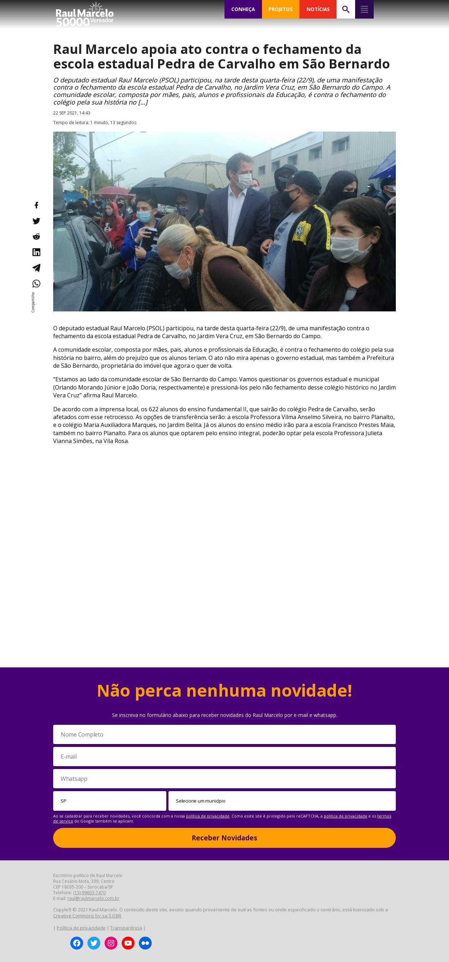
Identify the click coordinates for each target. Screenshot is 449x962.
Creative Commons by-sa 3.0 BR (87, 915)
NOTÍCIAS (318, 9)
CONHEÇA (243, 9)
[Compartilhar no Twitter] (36, 220)
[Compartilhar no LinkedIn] (36, 252)
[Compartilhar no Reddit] (36, 236)
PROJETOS (280, 9)
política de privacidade (207, 816)
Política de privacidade (81, 928)
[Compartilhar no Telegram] (36, 268)
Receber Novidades (224, 838)
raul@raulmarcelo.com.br (93, 898)
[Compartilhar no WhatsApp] (36, 283)
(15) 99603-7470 (89, 893)
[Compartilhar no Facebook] (36, 205)
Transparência (126, 928)
